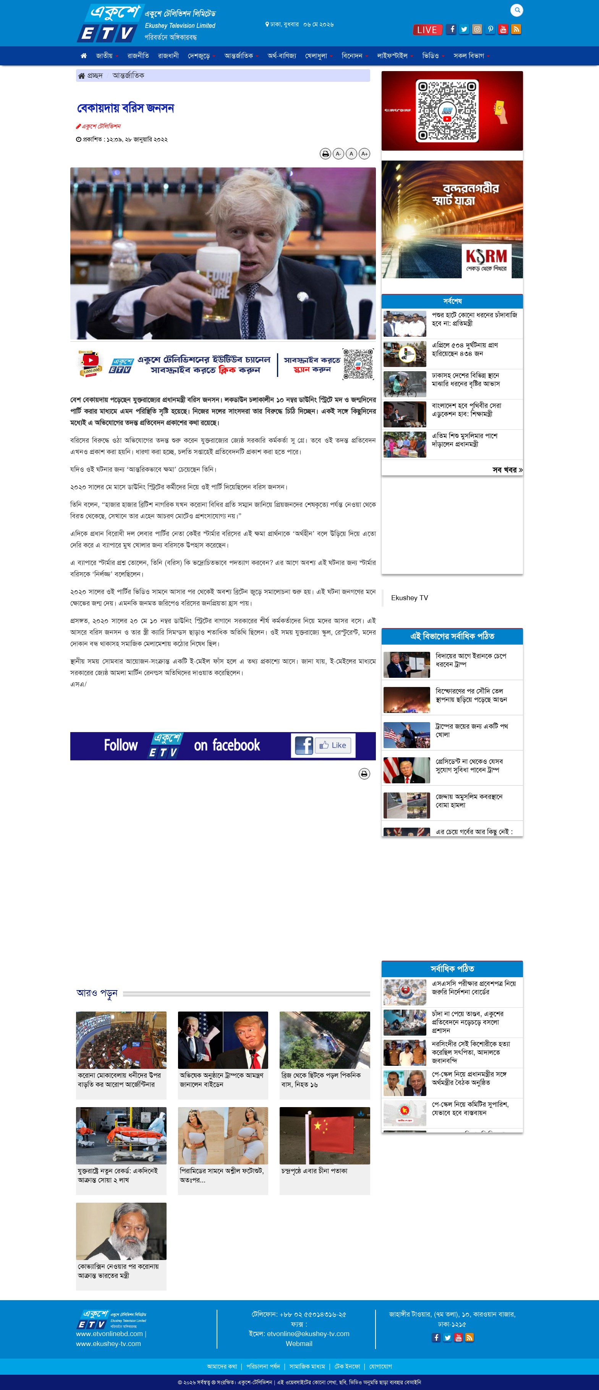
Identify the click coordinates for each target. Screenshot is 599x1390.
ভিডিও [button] (434, 55)
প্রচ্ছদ (90, 75)
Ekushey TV (409, 597)
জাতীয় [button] (107, 55)
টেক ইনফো (348, 1366)
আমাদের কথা (223, 1366)
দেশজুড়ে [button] (201, 55)
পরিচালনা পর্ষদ (263, 1366)
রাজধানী (168, 55)
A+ (364, 153)
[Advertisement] (223, 891)
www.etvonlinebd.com (109, 1333)
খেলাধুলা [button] (319, 55)
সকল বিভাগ (472, 55)
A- (338, 153)
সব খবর (508, 470)
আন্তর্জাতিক (128, 75)
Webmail (299, 1343)
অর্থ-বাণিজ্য (282, 55)
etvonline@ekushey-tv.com (308, 1333)
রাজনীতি (138, 55)
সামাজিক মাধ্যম (307, 1366)
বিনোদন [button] (355, 55)
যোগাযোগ (380, 1366)
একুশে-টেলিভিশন (255, 1382)
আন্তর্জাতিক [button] (242, 55)
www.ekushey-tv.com (108, 1343)
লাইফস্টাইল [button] (395, 55)
